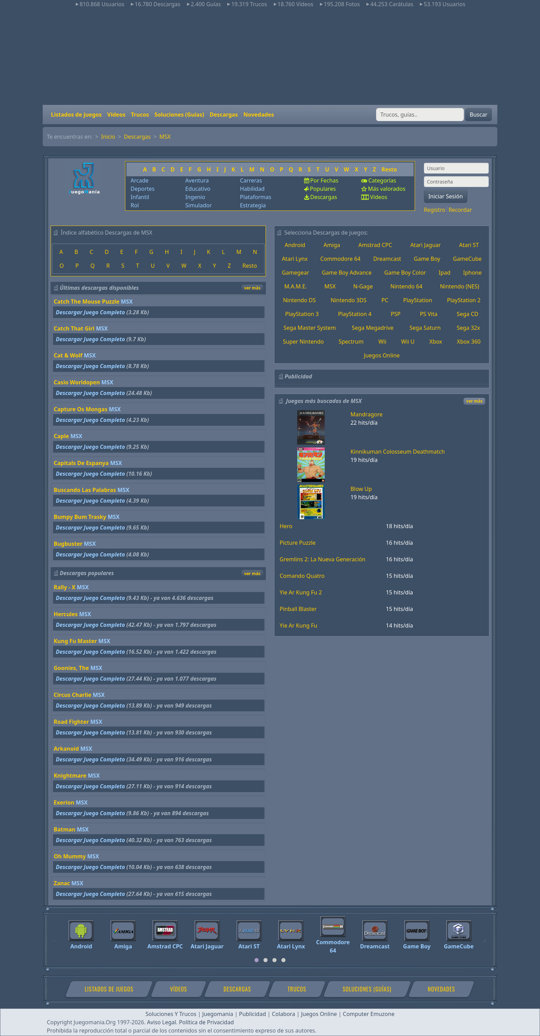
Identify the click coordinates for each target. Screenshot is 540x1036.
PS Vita (428, 314)
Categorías (382, 180)
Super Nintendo (303, 341)
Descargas (224, 114)
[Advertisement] (270, 56)
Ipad (444, 272)
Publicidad (252, 1014)
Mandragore (367, 414)
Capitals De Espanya (81, 463)
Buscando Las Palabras (85, 490)
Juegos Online (381, 355)
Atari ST (469, 245)
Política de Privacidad (206, 1022)
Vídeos (116, 114)
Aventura (197, 180)
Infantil (140, 197)
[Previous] (54, 938)
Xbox (435, 341)
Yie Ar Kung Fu (298, 625)
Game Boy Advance (347, 272)
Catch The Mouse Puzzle (87, 301)
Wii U (408, 341)
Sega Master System (309, 328)
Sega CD (467, 314)
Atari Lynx (295, 259)
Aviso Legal (161, 1022)
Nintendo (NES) (459, 286)
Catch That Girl (74, 328)
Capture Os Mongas (80, 409)
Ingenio (195, 197)
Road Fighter (71, 722)
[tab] (257, 960)
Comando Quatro (302, 576)
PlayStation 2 (463, 300)
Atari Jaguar (425, 245)
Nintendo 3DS (348, 300)
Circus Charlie (72, 695)
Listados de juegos (76, 114)
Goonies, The (71, 668)
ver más (252, 288)
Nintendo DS (299, 300)
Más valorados (386, 189)
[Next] (485, 938)
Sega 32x (468, 328)
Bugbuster (68, 543)
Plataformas (255, 197)
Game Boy (427, 259)
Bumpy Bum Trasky (80, 517)
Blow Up (361, 489)
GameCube (467, 259)
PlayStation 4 (354, 314)
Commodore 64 (340, 259)
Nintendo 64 (407, 286)
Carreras (251, 180)
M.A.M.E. (295, 286)
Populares (323, 189)
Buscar (478, 114)
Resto (389, 169)
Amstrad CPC (375, 245)
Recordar (460, 210)
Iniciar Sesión (445, 196)
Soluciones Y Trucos (171, 1014)
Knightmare (70, 775)
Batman (64, 829)
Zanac (62, 883)
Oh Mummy (70, 856)
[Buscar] (420, 114)
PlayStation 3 (302, 314)
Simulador (198, 205)
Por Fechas (324, 180)
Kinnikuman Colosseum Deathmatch (398, 451)
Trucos (140, 114)
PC (385, 300)
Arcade (139, 180)
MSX (165, 136)
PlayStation (417, 300)
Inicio (108, 136)
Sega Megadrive (373, 328)
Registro (434, 210)
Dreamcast (387, 259)
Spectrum (351, 341)
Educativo (197, 189)
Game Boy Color (405, 272)
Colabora (283, 1014)
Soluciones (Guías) (179, 114)
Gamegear (295, 272)
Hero (286, 526)
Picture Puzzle (297, 542)
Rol (135, 205)
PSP (396, 314)
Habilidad (252, 189)
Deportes (142, 189)
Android (295, 245)
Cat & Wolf (68, 355)
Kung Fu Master (75, 641)
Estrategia (253, 205)
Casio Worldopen (77, 382)
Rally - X (64, 587)
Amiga (331, 245)
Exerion (64, 802)
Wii (382, 341)
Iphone (472, 272)
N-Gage (363, 286)
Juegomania (217, 1014)
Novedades (258, 114)
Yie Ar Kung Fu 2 (301, 592)
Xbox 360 (469, 341)
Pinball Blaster (298, 609)
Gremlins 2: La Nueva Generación (322, 559)
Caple (61, 436)
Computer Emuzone (369, 1014)
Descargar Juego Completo (90, 312)
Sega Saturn (425, 328)
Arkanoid (66, 748)
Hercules (66, 614)
